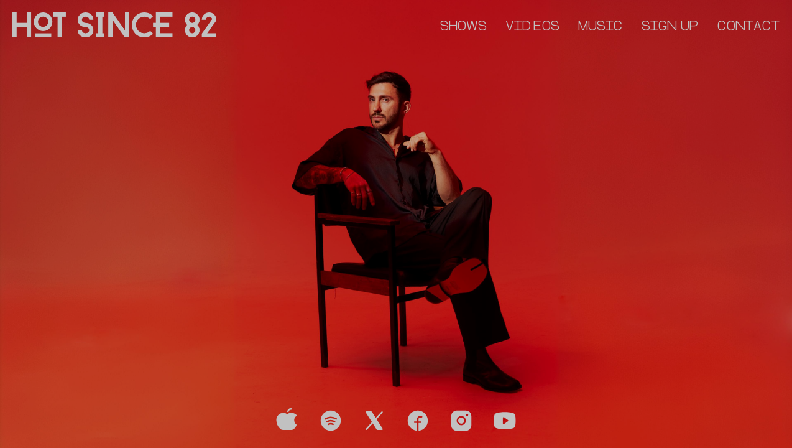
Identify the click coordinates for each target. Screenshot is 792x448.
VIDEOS (532, 26)
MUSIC (600, 26)
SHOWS (463, 26)
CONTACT (748, 26)
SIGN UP (670, 26)
